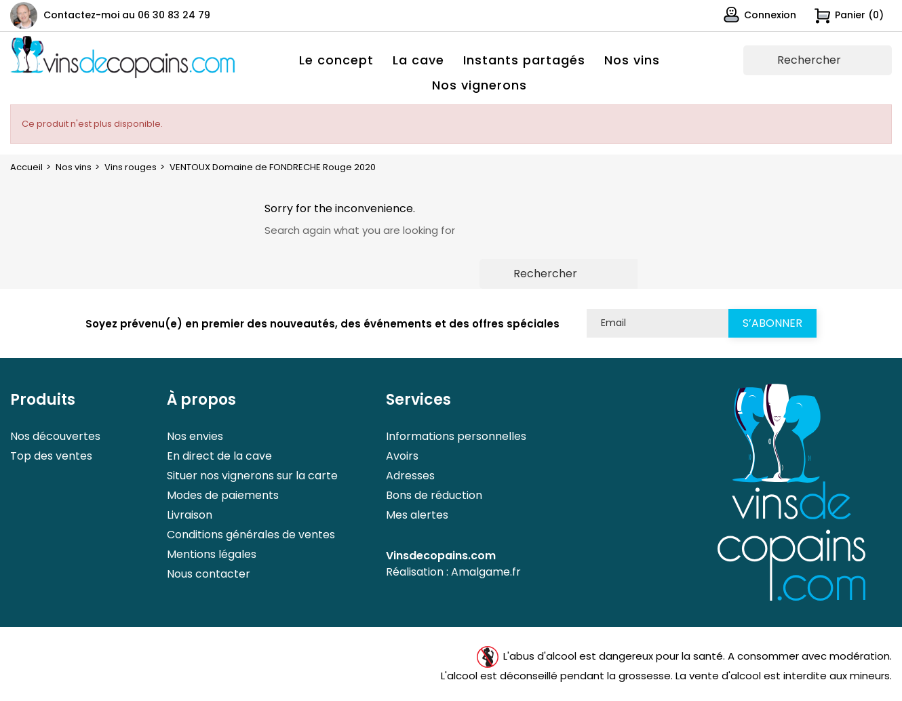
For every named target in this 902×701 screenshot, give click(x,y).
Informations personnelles (456, 436)
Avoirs (402, 456)
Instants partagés (524, 60)
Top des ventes (51, 456)
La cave (418, 60)
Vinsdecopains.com (441, 555)
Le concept (336, 60)
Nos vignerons (479, 85)
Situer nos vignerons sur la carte (252, 475)
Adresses (410, 475)
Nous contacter (208, 574)
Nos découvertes (55, 436)
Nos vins (632, 60)
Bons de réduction (434, 495)
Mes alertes (417, 515)
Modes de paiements (223, 495)
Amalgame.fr (486, 572)
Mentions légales (211, 554)
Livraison (189, 515)
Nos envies (195, 436)
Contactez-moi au (126, 15)
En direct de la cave (219, 456)
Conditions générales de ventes (251, 534)
